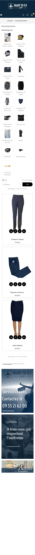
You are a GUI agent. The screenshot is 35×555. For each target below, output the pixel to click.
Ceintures (7, 157)
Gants (21, 140)
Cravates (21, 76)
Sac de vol (21, 124)
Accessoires (21, 157)
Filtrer (27, 184)
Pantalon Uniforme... (17, 292)
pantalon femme (17, 239)
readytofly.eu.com (18, 363)
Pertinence (12, 184)
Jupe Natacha (17, 345)
